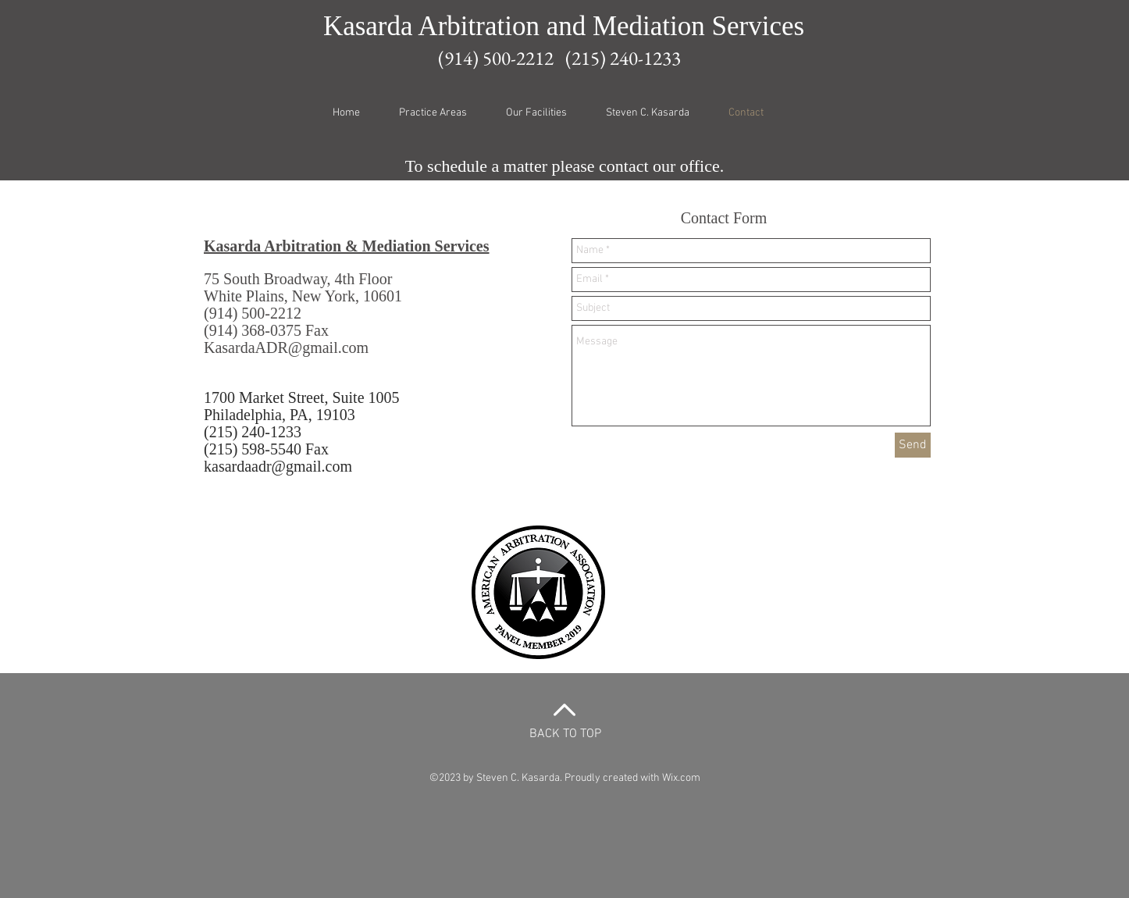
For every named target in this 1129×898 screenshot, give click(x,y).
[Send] (913, 445)
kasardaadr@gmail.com (278, 466)
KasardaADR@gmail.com (286, 347)
